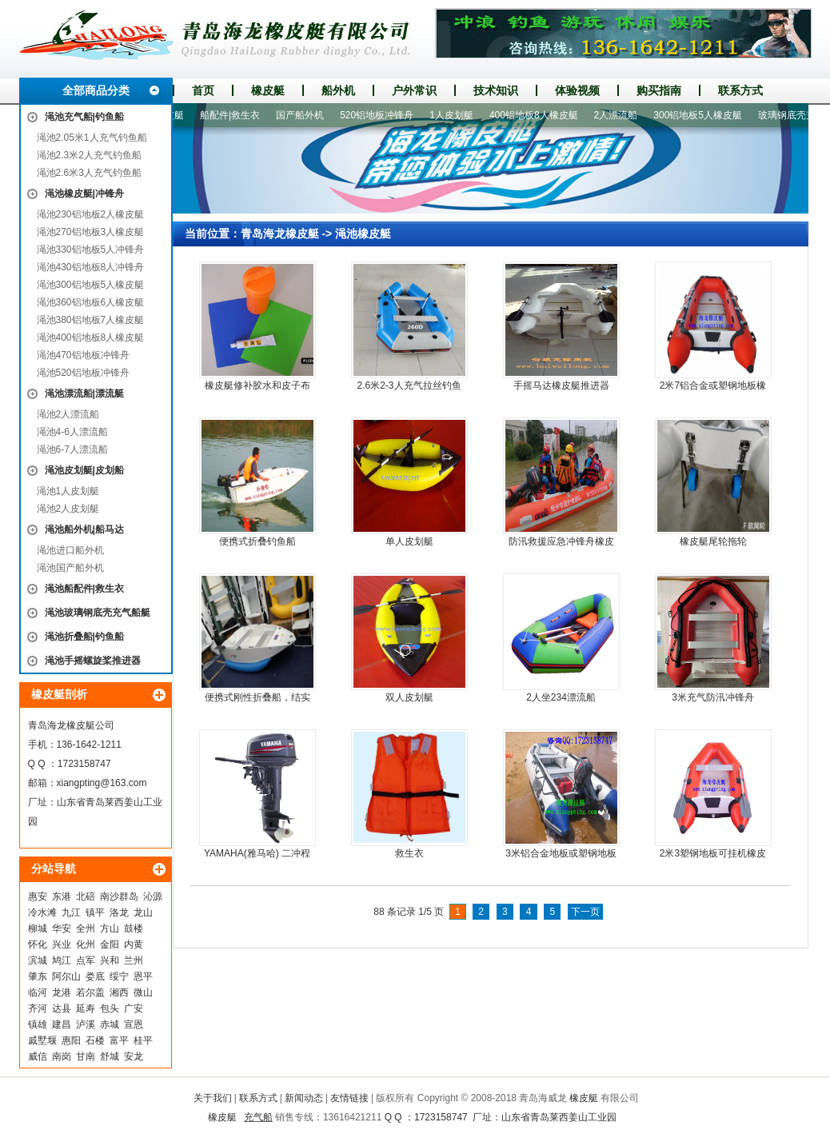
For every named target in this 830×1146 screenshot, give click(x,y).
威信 (37, 1056)
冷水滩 (42, 912)
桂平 (143, 1040)
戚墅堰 (42, 1040)
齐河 (37, 1008)
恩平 (143, 976)
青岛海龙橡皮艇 (280, 233)
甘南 (85, 1056)
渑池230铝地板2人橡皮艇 (91, 214)
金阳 (109, 944)
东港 (61, 896)
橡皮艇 (268, 90)
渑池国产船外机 (70, 567)
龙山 (143, 912)
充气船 (258, 1117)
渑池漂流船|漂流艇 (84, 393)
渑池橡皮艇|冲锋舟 (84, 193)
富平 (119, 1040)
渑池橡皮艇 (363, 233)
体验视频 (577, 90)
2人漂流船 (623, 115)
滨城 (37, 960)
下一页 (585, 911)
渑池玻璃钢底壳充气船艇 (97, 612)
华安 (61, 928)
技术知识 (495, 90)
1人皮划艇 (459, 115)
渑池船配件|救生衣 (84, 588)
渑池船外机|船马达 (84, 529)
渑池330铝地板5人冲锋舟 (91, 249)
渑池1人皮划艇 (68, 491)
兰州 (133, 960)
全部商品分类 (96, 90)
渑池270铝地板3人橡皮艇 (91, 232)
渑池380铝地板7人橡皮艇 (91, 319)
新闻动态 (304, 1098)
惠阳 (71, 1040)
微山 (143, 992)
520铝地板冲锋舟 (384, 115)
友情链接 (349, 1098)
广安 (133, 1008)
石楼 (95, 1040)
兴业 (61, 944)
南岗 (61, 1056)
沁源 (152, 896)
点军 (85, 960)
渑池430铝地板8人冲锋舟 (91, 267)
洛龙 (119, 912)
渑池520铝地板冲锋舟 (83, 372)
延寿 (85, 1008)
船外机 (338, 90)
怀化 (37, 944)
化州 (85, 944)
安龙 (133, 1056)
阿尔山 (66, 976)
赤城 (109, 1024)
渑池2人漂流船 (68, 414)
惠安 (37, 896)
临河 (37, 992)
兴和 (109, 960)
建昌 (61, 1024)
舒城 (109, 1056)
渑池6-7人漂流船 (72, 449)
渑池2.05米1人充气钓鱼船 (92, 137)
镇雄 (37, 1024)
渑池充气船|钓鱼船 (84, 116)
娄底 (95, 976)
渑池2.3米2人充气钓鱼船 (89, 155)
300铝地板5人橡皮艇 (704, 115)
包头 (109, 1008)
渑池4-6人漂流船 (72, 431)
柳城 (37, 928)
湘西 (119, 992)
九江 (71, 912)
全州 (85, 928)
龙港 (61, 992)
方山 (109, 928)
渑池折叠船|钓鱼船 (84, 636)
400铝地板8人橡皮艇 (541, 115)
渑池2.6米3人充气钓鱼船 (89, 172)
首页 (203, 90)
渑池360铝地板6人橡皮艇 (91, 302)
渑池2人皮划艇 (68, 508)
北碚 (85, 896)
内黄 (133, 944)
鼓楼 (133, 928)
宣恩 (133, 1024)
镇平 (95, 912)
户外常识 (414, 90)
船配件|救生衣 (237, 115)
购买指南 (658, 90)
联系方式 (740, 90)
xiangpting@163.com (102, 783)
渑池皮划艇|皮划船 (84, 470)
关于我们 (213, 1098)
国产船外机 (307, 115)
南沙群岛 (119, 896)
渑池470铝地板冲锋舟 (83, 355)
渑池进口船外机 (70, 550)
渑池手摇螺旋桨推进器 (93, 660)
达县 (61, 1008)
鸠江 (61, 960)
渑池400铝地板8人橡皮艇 (91, 337)
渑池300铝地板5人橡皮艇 (91, 284)
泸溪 (85, 1024)
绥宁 (119, 976)
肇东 (37, 976)
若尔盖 (90, 992)
